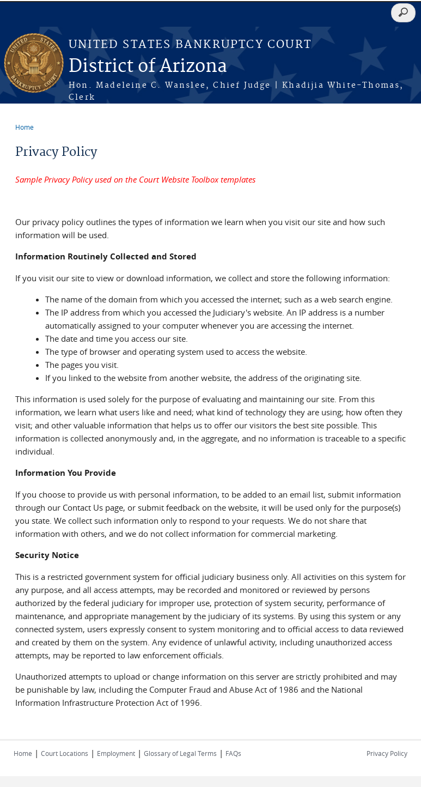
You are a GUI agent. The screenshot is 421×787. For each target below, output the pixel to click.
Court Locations (64, 753)
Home (24, 127)
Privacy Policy (387, 753)
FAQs (233, 753)
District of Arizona (148, 67)
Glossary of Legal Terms (180, 753)
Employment (116, 753)
